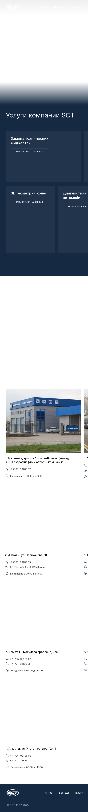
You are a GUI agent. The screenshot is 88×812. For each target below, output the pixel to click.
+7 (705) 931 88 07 (20, 469)
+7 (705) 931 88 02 (20, 659)
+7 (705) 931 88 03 (20, 755)
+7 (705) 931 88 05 (20, 562)
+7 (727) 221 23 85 (20, 663)
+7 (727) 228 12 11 (19, 760)
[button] (29, 151)
